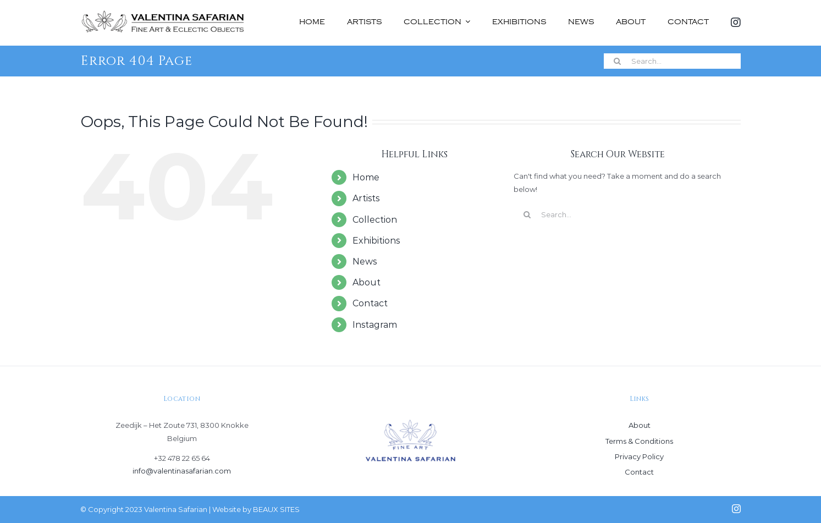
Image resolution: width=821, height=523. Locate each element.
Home (365, 177)
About (366, 282)
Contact (370, 303)
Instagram (374, 325)
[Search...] (672, 61)
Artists (365, 198)
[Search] (617, 61)
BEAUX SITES (276, 509)
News (364, 261)
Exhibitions (376, 240)
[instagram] (736, 508)
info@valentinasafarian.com (182, 470)
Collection (374, 219)
